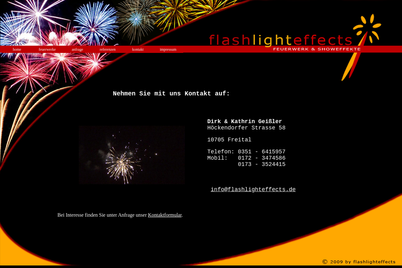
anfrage (77, 49)
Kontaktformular (165, 231)
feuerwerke (47, 49)
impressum (168, 49)
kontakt (138, 49)
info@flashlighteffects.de (253, 203)
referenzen (108, 49)
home (17, 49)
